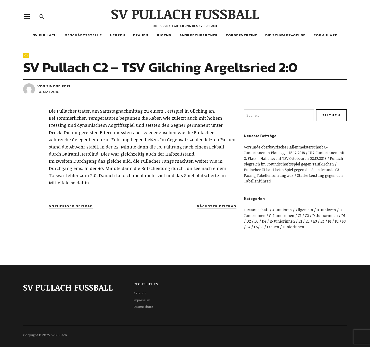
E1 (300, 221)
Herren (117, 35)
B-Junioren (326, 209)
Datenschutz (143, 306)
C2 (26, 55)
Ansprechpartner (198, 35)
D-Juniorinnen (325, 215)
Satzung (140, 293)
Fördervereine (241, 35)
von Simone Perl (54, 86)
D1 (343, 215)
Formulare (325, 35)
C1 (299, 215)
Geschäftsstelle (83, 35)
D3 (256, 221)
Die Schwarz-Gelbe (285, 35)
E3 (315, 221)
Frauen (140, 35)
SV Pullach (45, 35)
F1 (329, 221)
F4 (248, 226)
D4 (264, 221)
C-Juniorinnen (281, 215)
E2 (308, 221)
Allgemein (304, 209)
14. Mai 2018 (48, 91)
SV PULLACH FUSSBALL (185, 13)
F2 (337, 221)
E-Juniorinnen (282, 221)
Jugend (163, 35)
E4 (322, 221)
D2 (249, 221)
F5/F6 (258, 226)
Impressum (142, 300)
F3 (344, 221)
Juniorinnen (293, 226)
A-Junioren (282, 209)
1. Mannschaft (256, 209)
